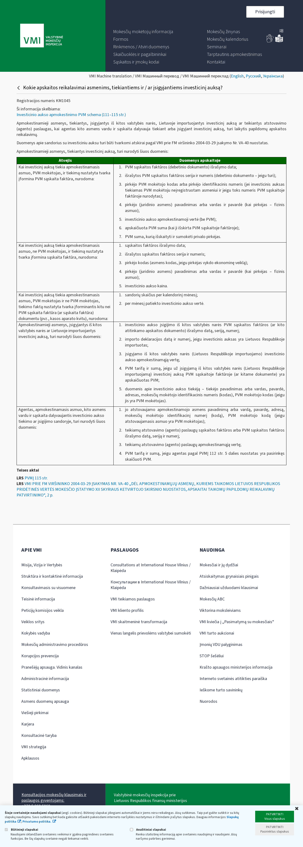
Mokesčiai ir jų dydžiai (219, 565)
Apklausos (30, 758)
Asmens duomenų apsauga (45, 701)
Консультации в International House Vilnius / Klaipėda (151, 585)
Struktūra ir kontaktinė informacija (52, 576)
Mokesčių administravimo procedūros (54, 645)
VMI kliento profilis (127, 610)
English (237, 76)
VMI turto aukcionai (217, 633)
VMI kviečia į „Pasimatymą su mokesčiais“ (237, 622)
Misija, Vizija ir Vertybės (41, 565)
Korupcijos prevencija (40, 656)
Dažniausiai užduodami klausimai (229, 588)
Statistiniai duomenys (40, 690)
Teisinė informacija (38, 599)
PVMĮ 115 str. (36, 478)
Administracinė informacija (45, 679)
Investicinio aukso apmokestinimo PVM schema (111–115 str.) (71, 115)
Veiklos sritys (33, 622)
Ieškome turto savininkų (221, 690)
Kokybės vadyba (35, 633)
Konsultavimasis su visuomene (48, 588)
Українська (273, 76)
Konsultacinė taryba (39, 736)
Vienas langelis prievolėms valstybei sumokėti (151, 633)
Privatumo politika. (36, 821)
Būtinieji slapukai (21, 829)
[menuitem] (143, 31)
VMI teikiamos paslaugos (133, 599)
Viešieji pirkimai (35, 713)
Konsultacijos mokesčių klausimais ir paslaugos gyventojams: (54, 797)
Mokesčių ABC (212, 599)
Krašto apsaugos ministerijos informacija (236, 667)
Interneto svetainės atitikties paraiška (233, 679)
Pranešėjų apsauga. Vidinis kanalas (51, 667)
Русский (253, 76)
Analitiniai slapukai (148, 829)
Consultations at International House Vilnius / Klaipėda (151, 568)
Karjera (27, 724)
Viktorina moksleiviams (220, 610)
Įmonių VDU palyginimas (221, 645)
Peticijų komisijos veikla (42, 610)
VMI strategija (33, 747)
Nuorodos (208, 701)
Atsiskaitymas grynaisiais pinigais (229, 576)
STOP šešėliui (212, 656)
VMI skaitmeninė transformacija (139, 622)
